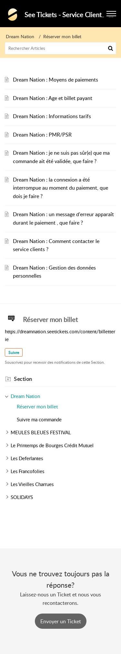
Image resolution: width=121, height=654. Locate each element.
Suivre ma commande (39, 419)
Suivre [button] (13, 352)
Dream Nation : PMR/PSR (42, 134)
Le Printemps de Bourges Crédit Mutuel (52, 445)
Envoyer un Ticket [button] (60, 621)
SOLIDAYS (22, 497)
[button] (110, 48)
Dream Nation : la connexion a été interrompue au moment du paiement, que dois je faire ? (60, 188)
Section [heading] (23, 378)
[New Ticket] (60, 621)
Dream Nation (20, 36)
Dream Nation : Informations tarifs (52, 116)
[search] (60, 48)
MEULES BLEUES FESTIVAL (41, 432)
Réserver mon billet (37, 406)
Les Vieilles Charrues (32, 484)
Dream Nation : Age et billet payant (52, 98)
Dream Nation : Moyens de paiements (55, 79)
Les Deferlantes (27, 458)
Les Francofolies (27, 471)
